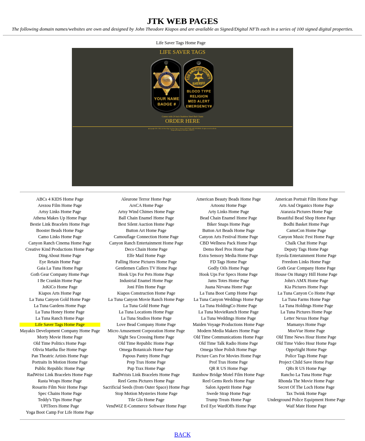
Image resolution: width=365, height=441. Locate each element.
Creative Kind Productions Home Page (59, 249)
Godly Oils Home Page (228, 268)
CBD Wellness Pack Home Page (228, 243)
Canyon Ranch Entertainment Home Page (146, 243)
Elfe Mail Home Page (146, 255)
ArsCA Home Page (146, 205)
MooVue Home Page (306, 330)
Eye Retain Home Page (60, 261)
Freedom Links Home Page (306, 261)
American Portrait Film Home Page (306, 199)
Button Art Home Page (146, 230)
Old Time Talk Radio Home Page (228, 343)
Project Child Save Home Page (306, 362)
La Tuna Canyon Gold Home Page (60, 299)
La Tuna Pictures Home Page (306, 312)
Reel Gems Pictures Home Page (146, 380)
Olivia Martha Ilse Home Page (60, 349)
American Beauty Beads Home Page (228, 199)
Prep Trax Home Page (146, 362)
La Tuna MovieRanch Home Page (228, 312)
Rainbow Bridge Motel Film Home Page (228, 374)
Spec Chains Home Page (59, 393)
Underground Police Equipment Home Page (306, 399)
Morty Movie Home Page (60, 337)
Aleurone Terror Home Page (146, 199)
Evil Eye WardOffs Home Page (228, 406)
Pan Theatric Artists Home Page (59, 355)
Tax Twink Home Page (306, 393)
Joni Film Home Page (146, 286)
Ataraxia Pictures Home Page (306, 211)
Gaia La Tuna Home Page (60, 268)
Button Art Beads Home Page (228, 230)
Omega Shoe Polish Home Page (228, 349)
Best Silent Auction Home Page (146, 224)
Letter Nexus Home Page (306, 318)
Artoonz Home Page (229, 205)
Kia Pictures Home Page (306, 286)
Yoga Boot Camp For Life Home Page (60, 412)
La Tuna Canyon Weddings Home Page (228, 299)
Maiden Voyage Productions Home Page (228, 324)
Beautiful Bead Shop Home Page (306, 217)
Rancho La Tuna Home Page (306, 374)
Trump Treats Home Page (228, 399)
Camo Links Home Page (60, 236)
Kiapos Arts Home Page (60, 293)
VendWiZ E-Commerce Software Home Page (146, 406)
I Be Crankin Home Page (60, 280)
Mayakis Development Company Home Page (60, 330)
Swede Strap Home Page (228, 393)
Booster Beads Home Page (59, 230)
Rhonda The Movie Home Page (306, 380)
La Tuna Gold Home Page (146, 305)
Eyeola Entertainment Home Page (306, 255)
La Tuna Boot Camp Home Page (228, 293)
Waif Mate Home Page (306, 406)
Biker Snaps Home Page (228, 224)
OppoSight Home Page (306, 349)
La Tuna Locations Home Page (146, 312)
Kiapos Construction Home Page (146, 293)
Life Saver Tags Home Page (59, 324)
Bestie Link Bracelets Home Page (60, 224)
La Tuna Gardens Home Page (60, 305)
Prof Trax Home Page (228, 362)
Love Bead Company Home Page (146, 324)
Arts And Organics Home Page (306, 205)
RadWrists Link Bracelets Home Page (146, 374)
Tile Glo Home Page (146, 399)
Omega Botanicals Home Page (146, 349)
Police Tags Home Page (306, 355)
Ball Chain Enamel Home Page (146, 217)
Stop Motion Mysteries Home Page (146, 393)
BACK (182, 434)
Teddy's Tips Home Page (60, 399)
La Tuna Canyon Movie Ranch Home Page (146, 299)
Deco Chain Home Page (146, 249)
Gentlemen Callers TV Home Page (146, 268)
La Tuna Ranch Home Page (59, 318)
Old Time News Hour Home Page (306, 337)
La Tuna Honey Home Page (59, 312)
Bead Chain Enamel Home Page (228, 217)
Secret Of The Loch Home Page (306, 387)
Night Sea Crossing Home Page (146, 337)
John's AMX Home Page (306, 280)
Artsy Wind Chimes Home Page (146, 211)
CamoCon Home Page (306, 230)
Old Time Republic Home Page (146, 343)
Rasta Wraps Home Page (60, 380)
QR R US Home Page (228, 368)
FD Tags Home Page (228, 261)
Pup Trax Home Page (146, 368)
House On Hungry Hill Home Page (306, 274)
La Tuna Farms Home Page (306, 299)
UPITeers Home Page (60, 406)
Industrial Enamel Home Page (146, 280)
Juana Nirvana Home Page (228, 286)
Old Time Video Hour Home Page (306, 343)
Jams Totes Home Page (228, 280)
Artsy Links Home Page (60, 211)
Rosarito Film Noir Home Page (59, 387)
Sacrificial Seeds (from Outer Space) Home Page (146, 387)
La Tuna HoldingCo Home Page (228, 305)
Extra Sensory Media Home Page (228, 255)
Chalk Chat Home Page (306, 243)
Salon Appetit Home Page (228, 387)
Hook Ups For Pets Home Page (146, 274)
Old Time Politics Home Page (60, 343)
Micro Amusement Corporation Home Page (146, 330)
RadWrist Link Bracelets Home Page (60, 374)
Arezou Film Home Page (60, 205)
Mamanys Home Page (306, 324)
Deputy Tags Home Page (306, 249)
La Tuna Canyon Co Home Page (306, 293)
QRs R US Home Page (306, 368)
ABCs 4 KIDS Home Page (59, 199)
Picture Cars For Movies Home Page (228, 355)
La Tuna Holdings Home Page (306, 305)
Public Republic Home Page (60, 368)
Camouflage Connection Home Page (146, 236)
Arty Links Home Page (228, 211)
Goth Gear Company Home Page (306, 268)
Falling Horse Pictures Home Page (146, 261)
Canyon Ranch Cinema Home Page (59, 243)
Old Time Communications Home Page (228, 337)
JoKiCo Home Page (59, 286)
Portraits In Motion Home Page (60, 362)
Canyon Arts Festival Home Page (228, 236)
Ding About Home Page (60, 255)
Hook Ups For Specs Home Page (228, 274)
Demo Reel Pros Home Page (228, 249)
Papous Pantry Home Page (146, 355)
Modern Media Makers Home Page (228, 330)
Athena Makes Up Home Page (60, 217)
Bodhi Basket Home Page (306, 224)
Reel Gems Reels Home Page (228, 380)
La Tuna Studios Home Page (146, 318)
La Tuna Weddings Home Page (228, 318)
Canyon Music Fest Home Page (306, 236)
